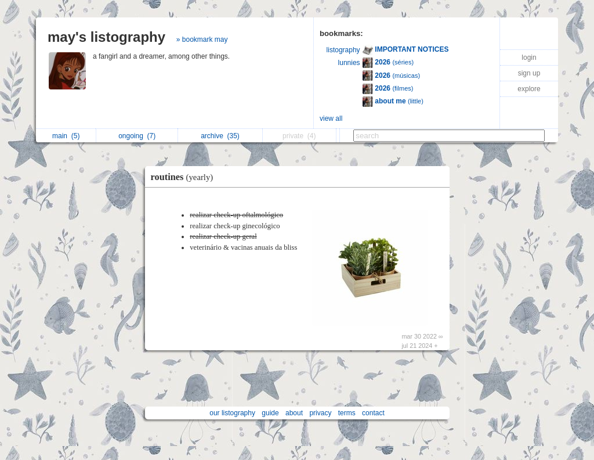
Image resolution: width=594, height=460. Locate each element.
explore (528, 89)
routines (185, 176)
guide (270, 413)
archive (220, 136)
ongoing (136, 136)
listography (343, 50)
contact (373, 413)
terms (347, 413)
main (65, 136)
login (528, 57)
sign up (529, 73)
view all (331, 118)
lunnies (349, 63)
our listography (232, 413)
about (294, 413)
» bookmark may (202, 39)
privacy (320, 413)
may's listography (106, 37)
